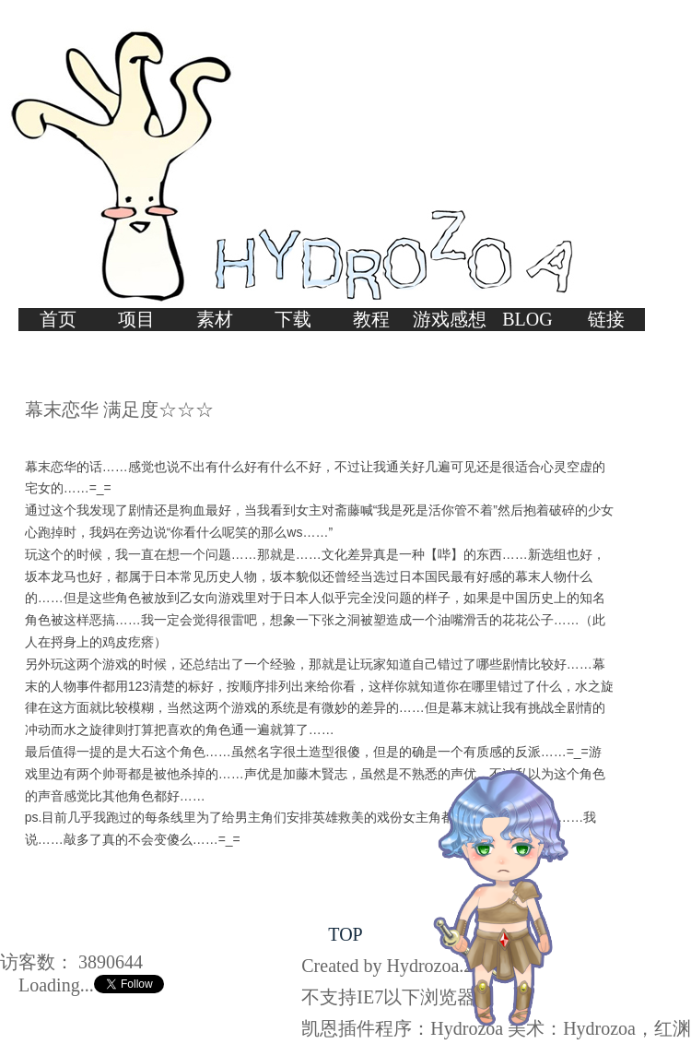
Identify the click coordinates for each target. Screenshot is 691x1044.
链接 (606, 319)
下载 (293, 319)
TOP (345, 934)
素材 (214, 319)
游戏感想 (449, 319)
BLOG (527, 319)
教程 (371, 319)
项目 (136, 319)
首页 (58, 319)
